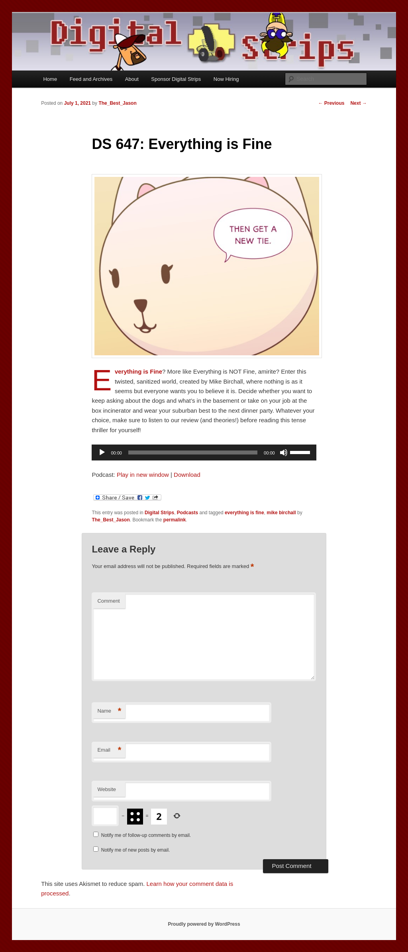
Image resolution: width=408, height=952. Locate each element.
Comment (108, 601)
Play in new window (143, 474)
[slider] (192, 452)
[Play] (102, 452)
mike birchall (281, 512)
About (132, 79)
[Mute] (284, 452)
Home (50, 79)
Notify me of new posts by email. (135, 850)
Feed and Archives (91, 79)
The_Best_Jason (117, 103)
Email (109, 750)
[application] (204, 452)
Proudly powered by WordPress (204, 924)
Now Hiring (226, 79)
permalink (174, 520)
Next (358, 103)
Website (106, 789)
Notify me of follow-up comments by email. (146, 835)
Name (109, 711)
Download (187, 474)
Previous (331, 103)
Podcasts (187, 512)
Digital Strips (159, 512)
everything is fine (244, 512)
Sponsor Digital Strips (176, 79)
